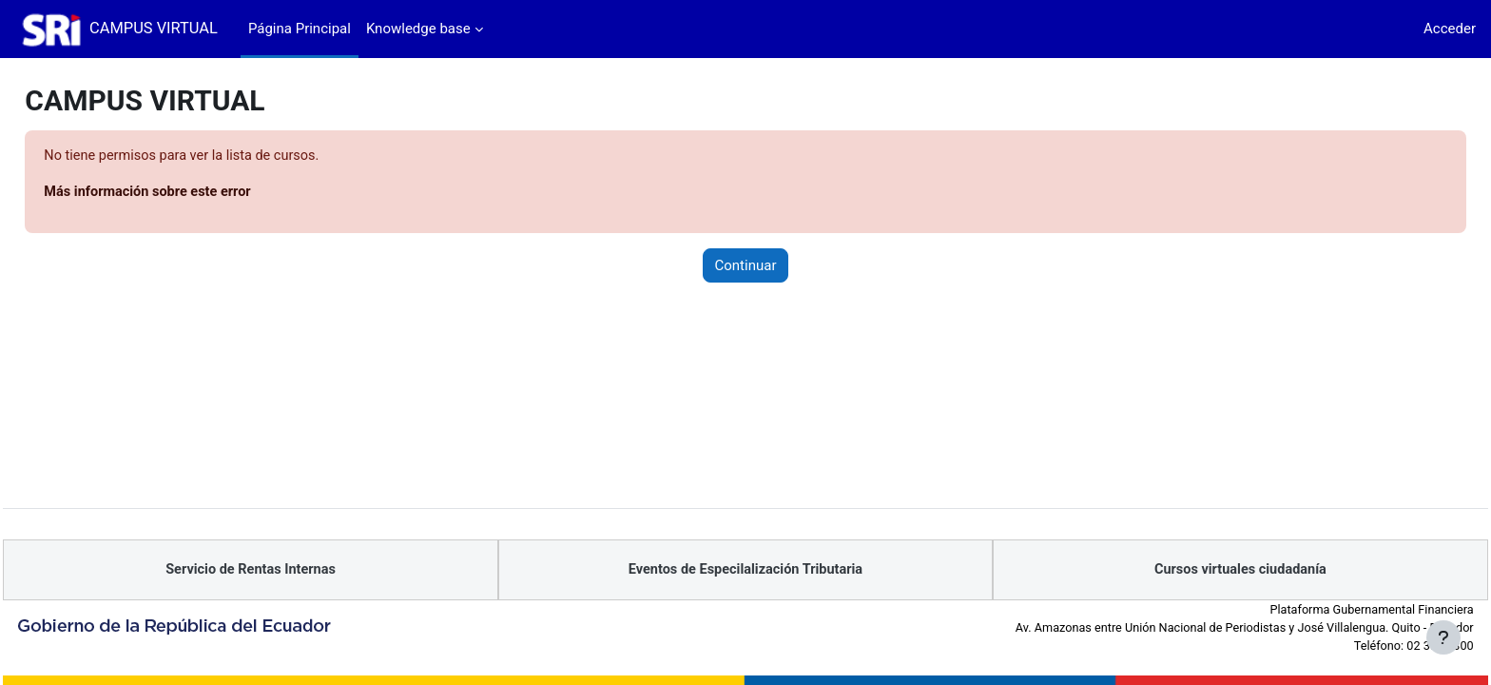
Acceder (1449, 28)
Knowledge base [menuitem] (418, 28)
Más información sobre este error (193, 193)
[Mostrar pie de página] (1443, 637)
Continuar (746, 266)
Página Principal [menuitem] (299, 28)
